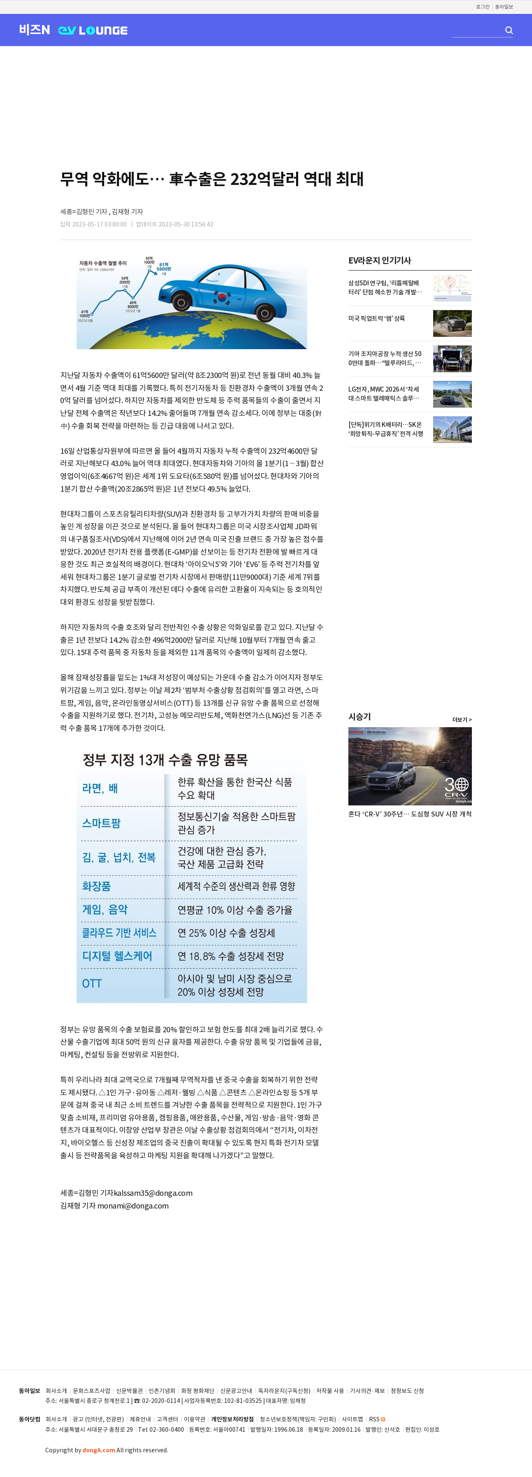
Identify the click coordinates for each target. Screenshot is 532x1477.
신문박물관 (129, 1391)
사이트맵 (352, 1419)
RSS (377, 1419)
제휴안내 (140, 1419)
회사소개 (56, 1391)
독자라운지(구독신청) (284, 1391)
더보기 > (462, 720)
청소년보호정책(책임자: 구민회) (298, 1419)
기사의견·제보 (367, 1391)
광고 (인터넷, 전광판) (98, 1419)
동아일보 (504, 7)
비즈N (34, 29)
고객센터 (167, 1419)
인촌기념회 (162, 1391)
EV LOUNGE (93, 29)
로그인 (483, 7)
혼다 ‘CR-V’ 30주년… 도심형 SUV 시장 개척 (410, 814)
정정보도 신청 (407, 1391)
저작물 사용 (330, 1391)
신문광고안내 (236, 1391)
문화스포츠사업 (91, 1391)
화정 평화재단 (198, 1391)
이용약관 (194, 1419)
